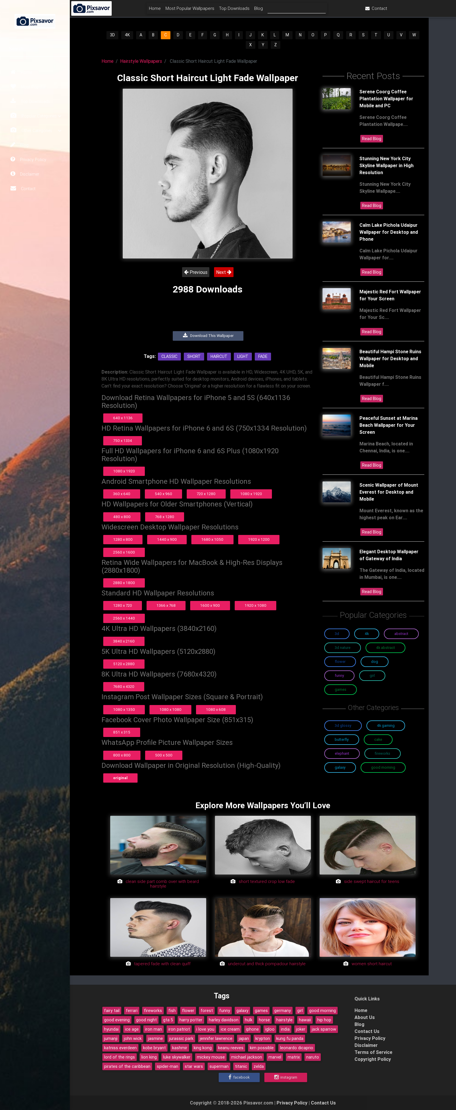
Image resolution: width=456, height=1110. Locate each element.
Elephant (342, 753)
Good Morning (383, 767)
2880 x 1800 (124, 582)
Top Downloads (30, 101)
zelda (259, 1066)
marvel (274, 1057)
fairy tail (112, 1010)
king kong (203, 1047)
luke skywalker (176, 1057)
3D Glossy (343, 725)
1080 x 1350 (124, 709)
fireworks (153, 1010)
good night (146, 1019)
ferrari (132, 1010)
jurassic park (181, 1038)
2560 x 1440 (124, 618)
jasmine (155, 1038)
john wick (133, 1038)
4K (127, 35)
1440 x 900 (167, 539)
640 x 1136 (123, 417)
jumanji (110, 1038)
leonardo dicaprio (296, 1047)
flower (188, 1010)
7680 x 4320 (123, 686)
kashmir (179, 1047)
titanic (241, 1066)
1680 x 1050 (212, 539)
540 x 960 (163, 493)
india (285, 1029)
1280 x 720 (122, 605)
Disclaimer (24, 174)
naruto (312, 1057)
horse (264, 1019)
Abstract (401, 633)
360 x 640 (121, 493)
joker (300, 1029)
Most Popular (28, 87)
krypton (262, 1038)
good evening (117, 1019)
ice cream (230, 1029)
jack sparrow (324, 1029)
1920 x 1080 (255, 605)
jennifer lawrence (216, 1038)
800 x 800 (122, 755)
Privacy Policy (28, 159)
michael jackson (246, 1057)
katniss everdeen (120, 1047)
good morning (322, 1010)
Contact (22, 188)
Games (340, 689)
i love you (205, 1029)
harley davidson (223, 1019)
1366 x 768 (166, 605)
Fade (263, 356)
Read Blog (371, 138)
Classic (169, 356)
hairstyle (284, 1019)
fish (172, 1010)
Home (21, 72)
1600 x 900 (210, 605)
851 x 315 (121, 732)
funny (224, 1010)
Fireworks (382, 753)
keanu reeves (230, 1047)
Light (242, 356)
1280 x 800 (123, 539)
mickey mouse (211, 1057)
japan (244, 1038)
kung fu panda (289, 1038)
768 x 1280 (164, 516)
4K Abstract (385, 647)
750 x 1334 (122, 440)
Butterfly (342, 739)
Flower (340, 661)
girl (300, 1010)
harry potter (190, 1019)
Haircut (219, 356)
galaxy (242, 1010)
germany (282, 1010)
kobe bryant (154, 1047)
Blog (19, 145)
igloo (270, 1029)
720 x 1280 (206, 493)
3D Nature (342, 647)
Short (194, 356)
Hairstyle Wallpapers (141, 61)
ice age (132, 1029)
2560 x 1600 (124, 552)
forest (207, 1010)
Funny (339, 675)
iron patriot (179, 1029)
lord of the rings (119, 1057)
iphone (252, 1029)
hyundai (111, 1029)
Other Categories (35, 130)
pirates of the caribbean (127, 1066)
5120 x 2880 (124, 663)
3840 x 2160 (124, 641)
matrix (294, 1057)
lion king (149, 1057)
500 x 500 (163, 755)
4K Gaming (386, 725)
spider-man (167, 1066)
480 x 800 (122, 516)
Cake (378, 739)
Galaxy (340, 767)
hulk (248, 1019)
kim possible (262, 1047)
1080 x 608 (216, 709)
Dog (374, 661)
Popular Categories (35, 116)
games (261, 1010)
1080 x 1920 (124, 471)
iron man (153, 1029)
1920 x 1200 (259, 539)
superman (219, 1066)
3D (112, 35)
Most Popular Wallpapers (224, 10)
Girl (372, 675)
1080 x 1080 (170, 709)
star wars (194, 1066)
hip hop (324, 1019)
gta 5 (168, 1019)
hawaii (305, 1019)
